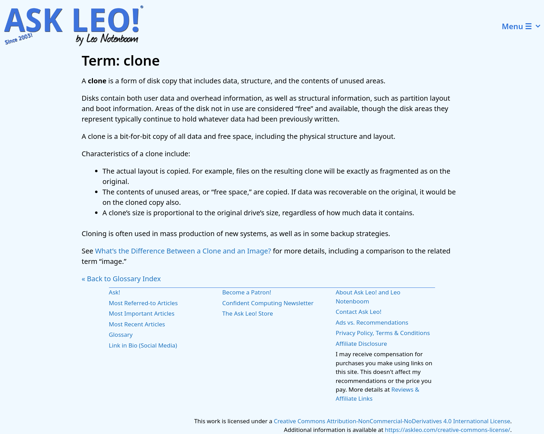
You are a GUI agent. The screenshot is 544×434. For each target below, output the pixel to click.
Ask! (114, 292)
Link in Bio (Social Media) (143, 345)
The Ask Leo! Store (247, 313)
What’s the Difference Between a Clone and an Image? (183, 251)
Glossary (121, 335)
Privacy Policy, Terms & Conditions (382, 333)
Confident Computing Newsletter (268, 303)
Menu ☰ (523, 26)
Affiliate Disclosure (361, 344)
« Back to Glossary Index (121, 278)
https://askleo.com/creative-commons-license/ (447, 430)
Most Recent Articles (137, 324)
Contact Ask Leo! (358, 312)
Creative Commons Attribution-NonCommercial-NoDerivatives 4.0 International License (392, 421)
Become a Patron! (246, 292)
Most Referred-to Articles (143, 303)
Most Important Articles (142, 313)
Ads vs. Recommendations (371, 322)
